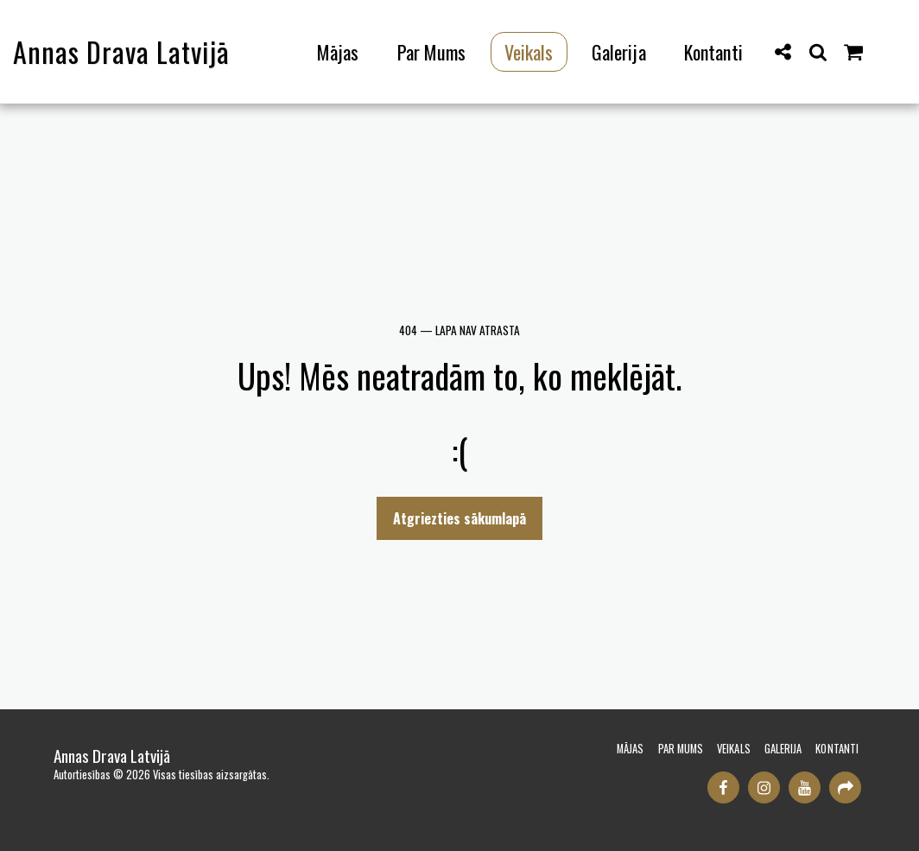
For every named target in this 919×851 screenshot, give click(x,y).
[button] (783, 51)
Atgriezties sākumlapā (459, 518)
